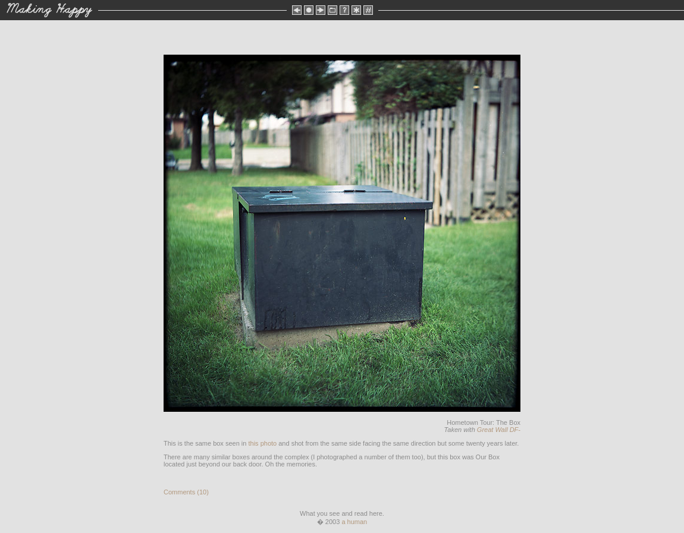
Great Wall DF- (498, 429)
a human (354, 521)
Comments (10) (186, 492)
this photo (262, 443)
